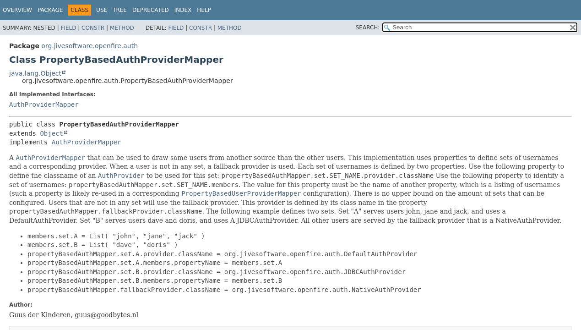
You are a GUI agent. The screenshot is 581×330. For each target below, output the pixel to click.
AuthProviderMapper (44, 104)
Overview (17, 10)
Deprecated (150, 10)
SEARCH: (368, 27)
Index (183, 10)
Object (51, 133)
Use (101, 10)
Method (122, 28)
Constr (92, 28)
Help (204, 10)
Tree (120, 10)
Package (50, 10)
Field (68, 28)
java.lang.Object (35, 73)
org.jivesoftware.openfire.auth (89, 46)
